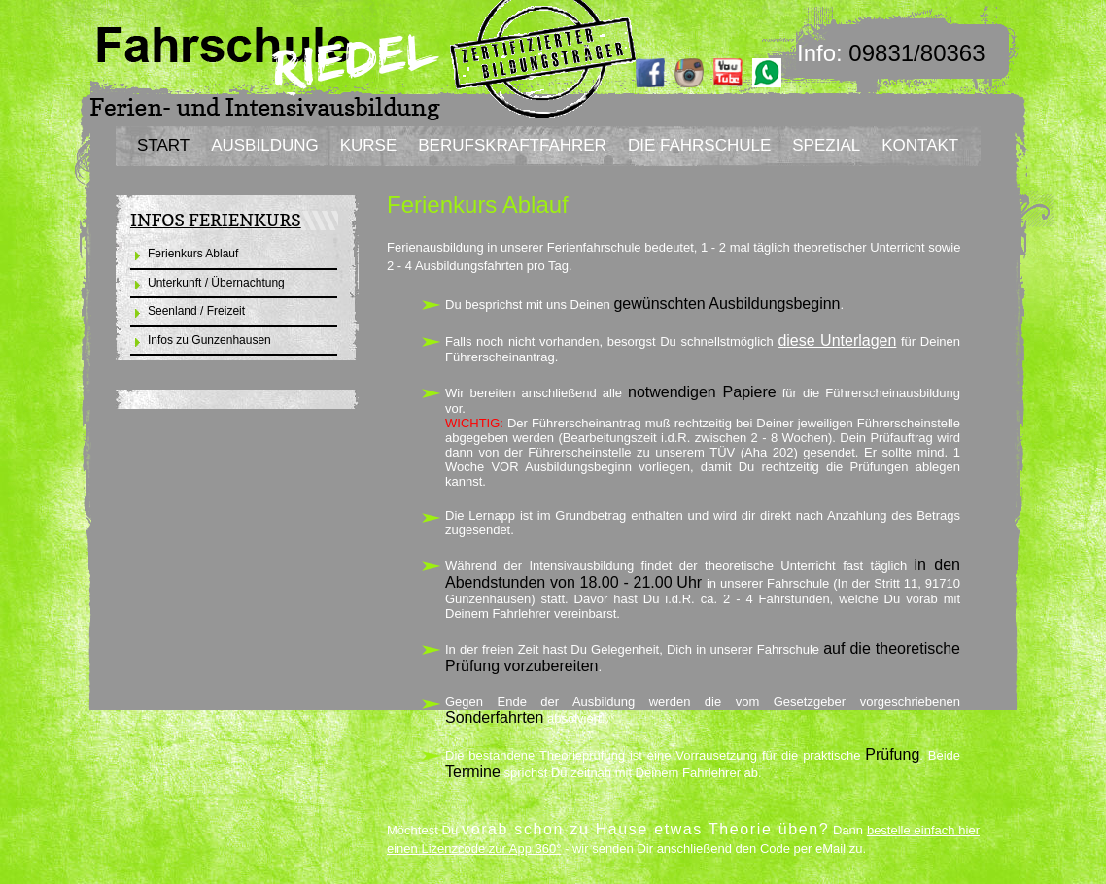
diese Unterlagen (837, 340)
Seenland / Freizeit (196, 311)
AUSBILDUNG (265, 145)
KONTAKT (919, 145)
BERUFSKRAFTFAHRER (512, 145)
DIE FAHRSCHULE (699, 145)
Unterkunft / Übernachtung (216, 282)
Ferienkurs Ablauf (193, 253)
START (163, 145)
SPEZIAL (826, 145)
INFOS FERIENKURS (215, 220)
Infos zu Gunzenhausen (209, 340)
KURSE (368, 145)
